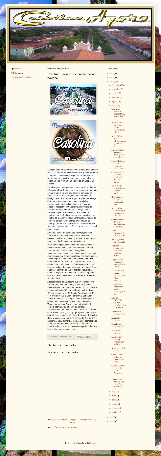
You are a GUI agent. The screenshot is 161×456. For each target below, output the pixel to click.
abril (114, 400)
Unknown (18, 73)
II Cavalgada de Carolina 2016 (118, 240)
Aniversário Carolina (116, 332)
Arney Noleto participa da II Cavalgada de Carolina (118, 212)
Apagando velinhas (115, 319)
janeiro (115, 412)
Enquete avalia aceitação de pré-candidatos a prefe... (118, 263)
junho (114, 392)
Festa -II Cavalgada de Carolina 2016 (118, 233)
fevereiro (116, 408)
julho (114, 105)
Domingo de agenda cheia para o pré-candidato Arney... (117, 251)
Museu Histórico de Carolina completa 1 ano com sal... (118, 164)
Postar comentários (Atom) (65, 427)
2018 (112, 73)
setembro (116, 97)
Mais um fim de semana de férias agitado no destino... (117, 153)
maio (114, 396)
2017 (112, 77)
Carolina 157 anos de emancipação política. (117, 340)
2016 (112, 81)
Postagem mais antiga (88, 420)
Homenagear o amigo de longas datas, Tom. (117, 200)
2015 (112, 417)
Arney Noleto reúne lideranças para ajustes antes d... (118, 141)
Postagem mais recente (57, 420)
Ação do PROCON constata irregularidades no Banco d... (118, 303)
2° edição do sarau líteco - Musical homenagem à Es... (118, 289)
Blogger (92, 443)
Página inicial (73, 421)
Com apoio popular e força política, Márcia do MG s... (118, 114)
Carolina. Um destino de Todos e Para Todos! (117, 358)
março (114, 404)
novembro (116, 89)
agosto (115, 101)
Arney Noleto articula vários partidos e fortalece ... (118, 189)
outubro (115, 93)
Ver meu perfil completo (21, 77)
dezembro (116, 85)
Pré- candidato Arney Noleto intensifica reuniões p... (118, 383)
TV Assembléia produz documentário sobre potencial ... (118, 275)
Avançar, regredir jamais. (118, 349)
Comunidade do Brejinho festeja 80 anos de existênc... (118, 223)
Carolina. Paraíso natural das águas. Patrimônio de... (118, 371)
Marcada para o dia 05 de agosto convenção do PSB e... (118, 127)
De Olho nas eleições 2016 (118, 325)
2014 (112, 421)
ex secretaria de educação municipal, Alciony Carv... (117, 177)
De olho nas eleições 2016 (118, 312)
